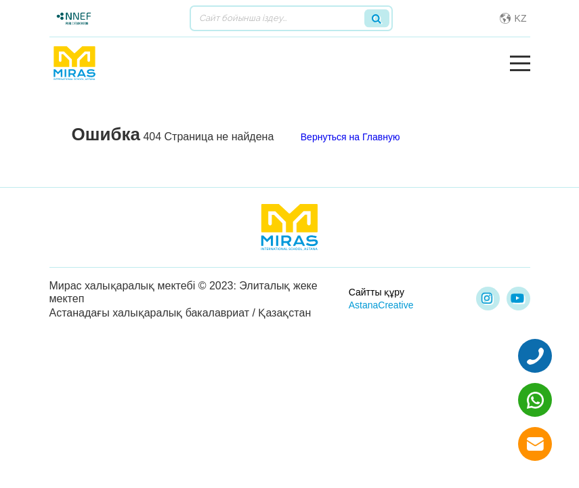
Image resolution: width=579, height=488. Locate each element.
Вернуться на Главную (350, 136)
